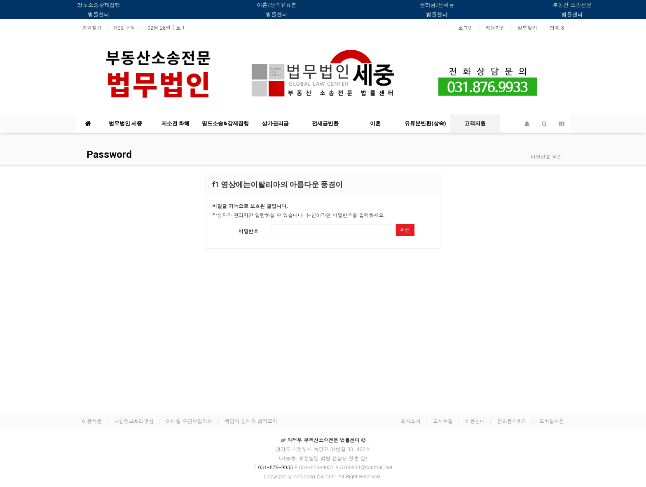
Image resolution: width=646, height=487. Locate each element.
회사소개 (411, 420)
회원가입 (495, 27)
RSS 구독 (124, 27)
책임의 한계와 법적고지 (251, 420)
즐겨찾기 (92, 27)
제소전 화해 (176, 123)
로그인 (465, 27)
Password (108, 154)
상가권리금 (275, 123)
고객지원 (475, 123)
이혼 (375, 123)
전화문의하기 (512, 420)
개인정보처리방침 (134, 420)
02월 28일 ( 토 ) (165, 27)
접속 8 (557, 27)
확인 (405, 229)
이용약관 (92, 420)
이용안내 (475, 420)
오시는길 (443, 420)
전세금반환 (325, 123)
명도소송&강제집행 (225, 123)
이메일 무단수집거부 (189, 420)
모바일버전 (551, 420)
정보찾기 (527, 27)
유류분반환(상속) (425, 123)
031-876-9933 (275, 467)
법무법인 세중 (125, 123)
